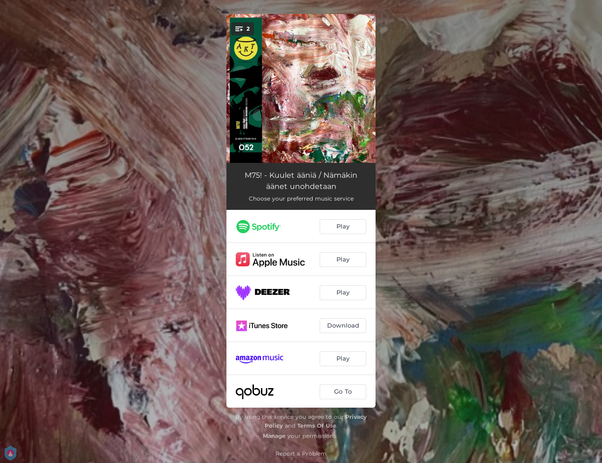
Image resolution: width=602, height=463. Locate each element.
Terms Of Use (316, 425)
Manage (274, 435)
